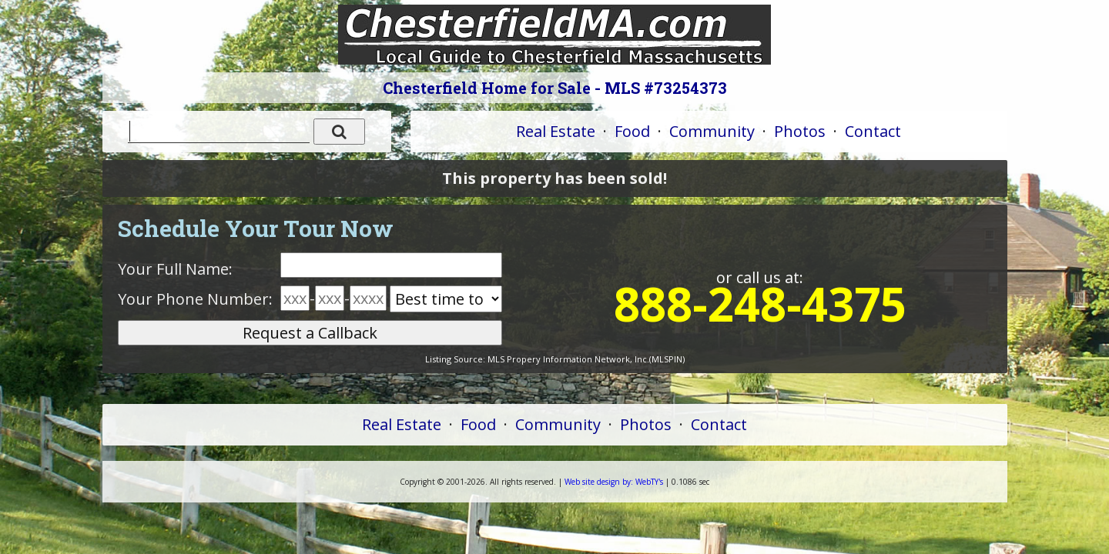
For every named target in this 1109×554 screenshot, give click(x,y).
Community (712, 131)
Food (632, 131)
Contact (873, 131)
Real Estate (555, 131)
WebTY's (614, 481)
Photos (800, 131)
